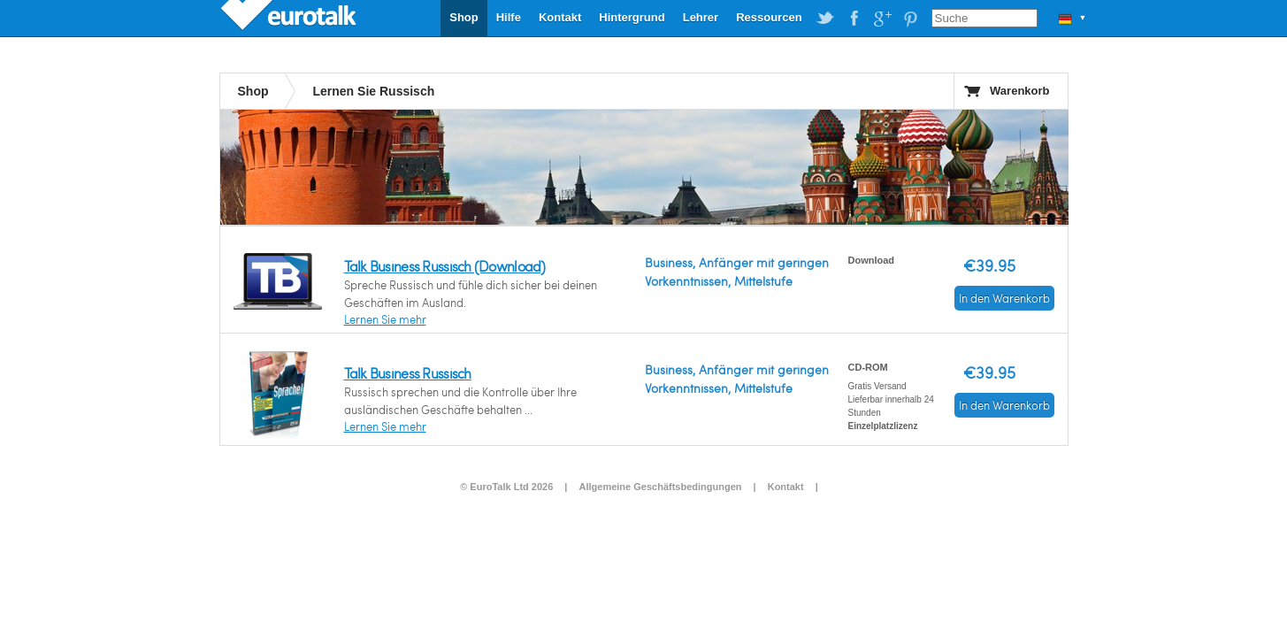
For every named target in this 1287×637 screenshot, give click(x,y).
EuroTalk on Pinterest (910, 18)
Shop (464, 17)
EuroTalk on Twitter (825, 18)
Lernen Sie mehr (385, 319)
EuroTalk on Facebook (853, 18)
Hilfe (508, 17)
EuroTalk (290, 17)
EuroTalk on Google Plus (882, 18)
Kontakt (560, 17)
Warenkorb (1019, 90)
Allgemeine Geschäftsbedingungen (660, 486)
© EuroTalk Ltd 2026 (506, 486)
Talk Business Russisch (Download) (445, 266)
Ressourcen (768, 17)
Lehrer (700, 17)
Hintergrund (631, 17)
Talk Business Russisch (407, 373)
